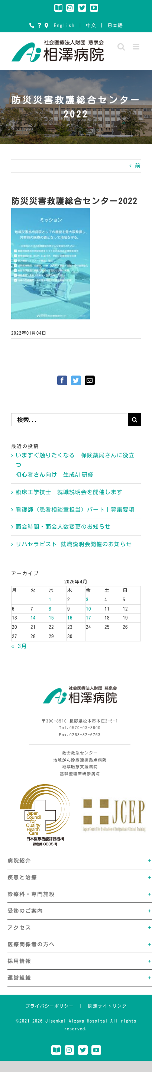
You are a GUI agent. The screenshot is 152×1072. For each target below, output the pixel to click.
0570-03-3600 (85, 727)
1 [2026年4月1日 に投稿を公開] (50, 599)
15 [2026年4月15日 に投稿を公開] (51, 617)
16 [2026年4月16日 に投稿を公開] (69, 617)
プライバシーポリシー (49, 1006)
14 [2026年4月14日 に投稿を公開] (33, 617)
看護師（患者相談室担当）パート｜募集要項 (75, 509)
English (64, 25)
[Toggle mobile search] (121, 47)
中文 (91, 25)
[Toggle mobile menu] (137, 47)
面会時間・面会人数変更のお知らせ (63, 526)
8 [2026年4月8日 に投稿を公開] (50, 608)
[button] (79, 861)
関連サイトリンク (107, 1006)
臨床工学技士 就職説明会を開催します (69, 492)
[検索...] (69, 419)
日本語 (115, 25)
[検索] (134, 419)
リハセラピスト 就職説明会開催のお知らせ (74, 544)
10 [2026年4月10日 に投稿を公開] (88, 608)
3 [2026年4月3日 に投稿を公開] (87, 599)
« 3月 (19, 646)
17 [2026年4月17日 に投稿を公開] (88, 617)
